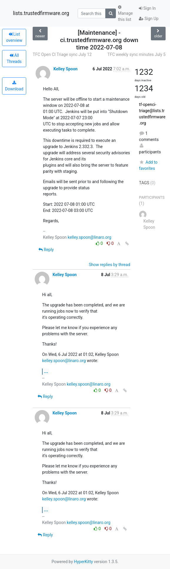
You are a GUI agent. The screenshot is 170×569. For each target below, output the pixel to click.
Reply (46, 249)
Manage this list (125, 13)
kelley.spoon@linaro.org (89, 237)
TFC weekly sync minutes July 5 (136, 54)
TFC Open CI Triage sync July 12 (62, 54)
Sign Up (149, 18)
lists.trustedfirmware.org (41, 13)
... (46, 371)
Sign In (147, 8)
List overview (14, 37)
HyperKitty (83, 561)
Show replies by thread (109, 264)
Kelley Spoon (66, 69)
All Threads (14, 58)
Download (14, 86)
